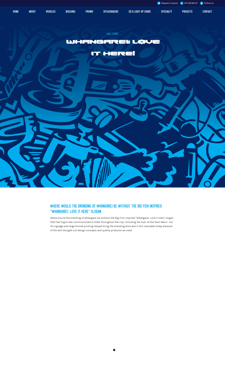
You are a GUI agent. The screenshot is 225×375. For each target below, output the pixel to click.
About (32, 11)
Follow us (209, 3)
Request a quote (169, 3)
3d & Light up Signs (140, 11)
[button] (119, 298)
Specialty (166, 11)
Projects (187, 11)
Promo (89, 11)
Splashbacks (110, 11)
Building (70, 11)
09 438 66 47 (191, 3)
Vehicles (50, 11)
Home (16, 11)
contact (207, 11)
